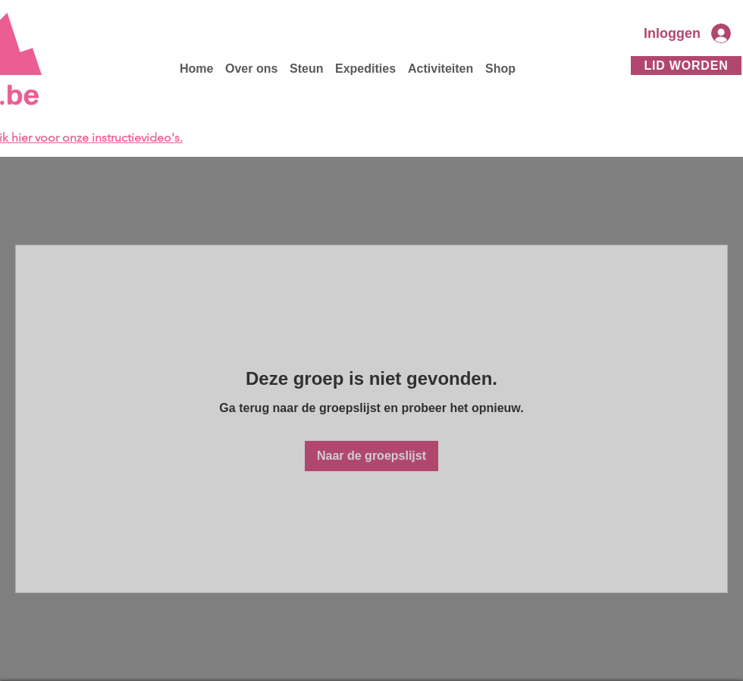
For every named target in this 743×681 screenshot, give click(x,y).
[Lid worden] (686, 65)
